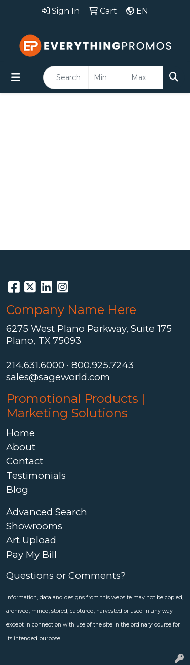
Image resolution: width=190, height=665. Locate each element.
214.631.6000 (35, 365)
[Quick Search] (66, 77)
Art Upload (31, 540)
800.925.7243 (102, 365)
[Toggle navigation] (15, 77)
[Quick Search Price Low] (107, 77)
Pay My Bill (31, 554)
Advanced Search (46, 512)
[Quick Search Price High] (145, 77)
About (20, 447)
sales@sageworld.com (58, 377)
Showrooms (34, 526)
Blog (17, 489)
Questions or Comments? (66, 575)
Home (20, 433)
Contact (24, 461)
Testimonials (36, 475)
